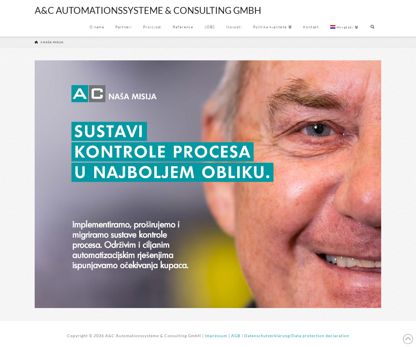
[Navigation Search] (372, 27)
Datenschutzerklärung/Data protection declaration (296, 335)
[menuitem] (344, 27)
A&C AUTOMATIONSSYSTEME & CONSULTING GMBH (148, 10)
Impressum (216, 335)
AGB (235, 335)
